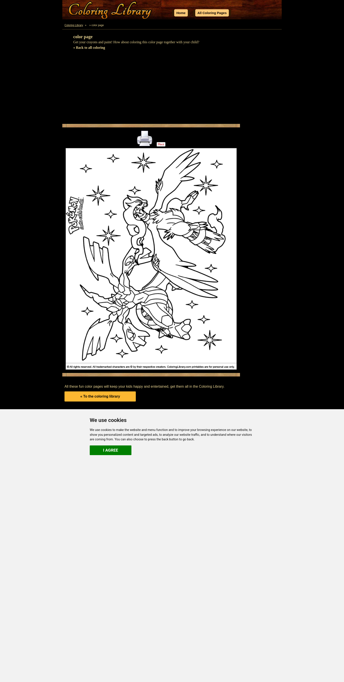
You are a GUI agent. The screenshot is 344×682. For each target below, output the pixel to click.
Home (181, 13)
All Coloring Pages (212, 13)
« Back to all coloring (89, 47)
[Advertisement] (172, 88)
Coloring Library (73, 25)
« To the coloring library (100, 396)
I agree (110, 450)
